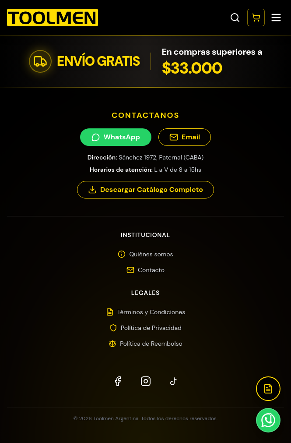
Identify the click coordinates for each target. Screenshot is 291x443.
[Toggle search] (235, 17)
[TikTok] (173, 381)
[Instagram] (145, 381)
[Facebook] (117, 381)
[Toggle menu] (276, 17)
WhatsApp (115, 137)
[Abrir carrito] (256, 17)
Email (184, 137)
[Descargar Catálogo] (268, 388)
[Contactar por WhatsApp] (268, 420)
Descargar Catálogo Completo (145, 189)
